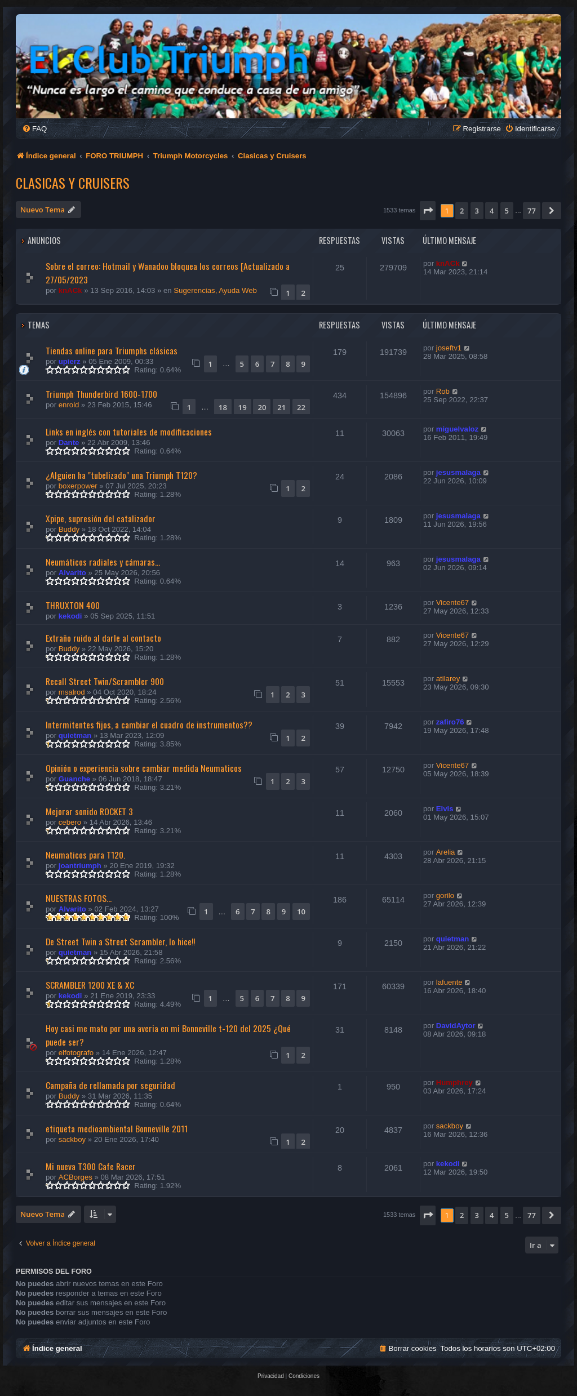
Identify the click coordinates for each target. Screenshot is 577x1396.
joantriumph (80, 865)
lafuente (449, 982)
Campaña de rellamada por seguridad (110, 1085)
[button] (428, 210)
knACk (70, 290)
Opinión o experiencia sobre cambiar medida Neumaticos (144, 768)
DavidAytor (456, 1025)
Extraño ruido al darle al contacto (103, 637)
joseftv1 (448, 348)
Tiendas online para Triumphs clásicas (111, 350)
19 (242, 407)
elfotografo (76, 1052)
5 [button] (507, 211)
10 (301, 911)
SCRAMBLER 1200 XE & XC (90, 985)
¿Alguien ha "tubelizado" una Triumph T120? (121, 475)
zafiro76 (450, 722)
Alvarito (72, 572)
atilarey (448, 678)
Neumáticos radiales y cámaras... (103, 561)
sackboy (72, 1139)
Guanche (74, 779)
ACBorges (75, 1177)
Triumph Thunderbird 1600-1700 (101, 394)
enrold (69, 405)
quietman (75, 735)
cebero (70, 822)
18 (223, 407)
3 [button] (477, 211)
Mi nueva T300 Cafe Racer (91, 1166)
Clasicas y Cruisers (73, 182)
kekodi (70, 616)
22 (301, 407)
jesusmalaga (458, 472)
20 (262, 407)
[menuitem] (34, 129)
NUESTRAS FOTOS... (79, 898)
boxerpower (78, 486)
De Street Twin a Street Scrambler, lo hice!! (120, 941)
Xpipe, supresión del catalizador (101, 518)
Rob (443, 391)
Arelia (445, 852)
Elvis (445, 808)
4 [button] (492, 211)
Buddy (69, 529)
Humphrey (454, 1082)
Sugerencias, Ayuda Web (215, 290)
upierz (70, 361)
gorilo (445, 895)
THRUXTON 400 (73, 605)
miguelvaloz (457, 429)
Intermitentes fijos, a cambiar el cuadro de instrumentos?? (149, 724)
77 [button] (531, 211)
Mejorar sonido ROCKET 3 (89, 811)
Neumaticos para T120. (85, 854)
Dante (69, 442)
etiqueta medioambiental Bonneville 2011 (117, 1128)
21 (281, 407)
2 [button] (462, 211)
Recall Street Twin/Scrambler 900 (105, 681)
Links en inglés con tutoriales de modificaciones (129, 431)
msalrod (72, 692)
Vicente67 (452, 602)
